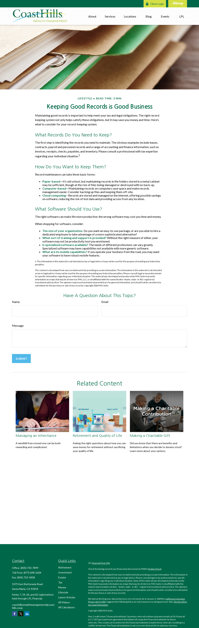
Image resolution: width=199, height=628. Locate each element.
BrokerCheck (154, 569)
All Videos (64, 602)
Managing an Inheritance (36, 435)
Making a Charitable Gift (150, 435)
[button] (92, 16)
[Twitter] (20, 613)
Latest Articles (66, 597)
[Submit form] (21, 358)
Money (62, 587)
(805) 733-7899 (29, 567)
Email (104, 301)
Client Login (155, 3)
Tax (60, 582)
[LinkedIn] (27, 613)
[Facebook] (14, 613)
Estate (62, 577)
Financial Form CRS (101, 563)
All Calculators (66, 607)
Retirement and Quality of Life (97, 435)
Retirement (64, 567)
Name (16, 301)
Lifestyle (63, 592)
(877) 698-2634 (32, 572)
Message (18, 325)
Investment (65, 572)
